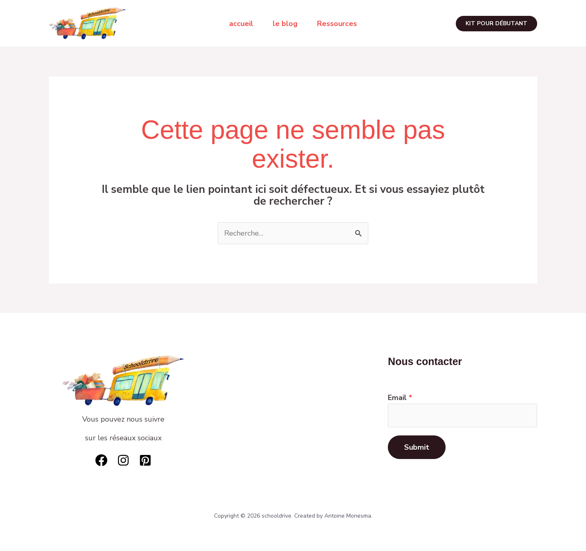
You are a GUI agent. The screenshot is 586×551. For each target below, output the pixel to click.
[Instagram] (123, 460)
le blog (285, 23)
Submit (416, 447)
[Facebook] (101, 460)
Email (400, 397)
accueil (241, 23)
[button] (496, 23)
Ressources (337, 23)
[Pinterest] (145, 460)
